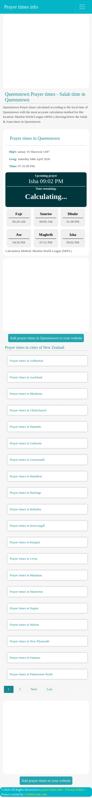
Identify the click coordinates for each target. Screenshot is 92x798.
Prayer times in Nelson (24, 624)
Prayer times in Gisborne (26, 443)
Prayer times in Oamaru (25, 657)
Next (34, 689)
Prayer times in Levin (23, 558)
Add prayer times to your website (45, 781)
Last (49, 689)
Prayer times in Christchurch (28, 410)
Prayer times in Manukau (26, 575)
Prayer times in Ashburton (26, 360)
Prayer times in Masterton (26, 591)
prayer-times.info (51, 789)
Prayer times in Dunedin (25, 426)
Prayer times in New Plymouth (29, 641)
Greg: (13, 159)
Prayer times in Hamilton (26, 476)
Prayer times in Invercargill (27, 525)
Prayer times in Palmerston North (31, 674)
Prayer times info (20, 7)
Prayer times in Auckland (26, 377)
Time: (13, 166)
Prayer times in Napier (24, 608)
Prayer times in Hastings (25, 492)
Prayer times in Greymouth (27, 459)
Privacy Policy (74, 789)
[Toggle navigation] (82, 7)
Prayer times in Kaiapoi (25, 542)
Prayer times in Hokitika (25, 509)
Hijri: (13, 151)
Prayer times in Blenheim (26, 393)
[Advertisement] (46, 51)
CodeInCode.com (35, 794)
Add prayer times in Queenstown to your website (46, 338)
